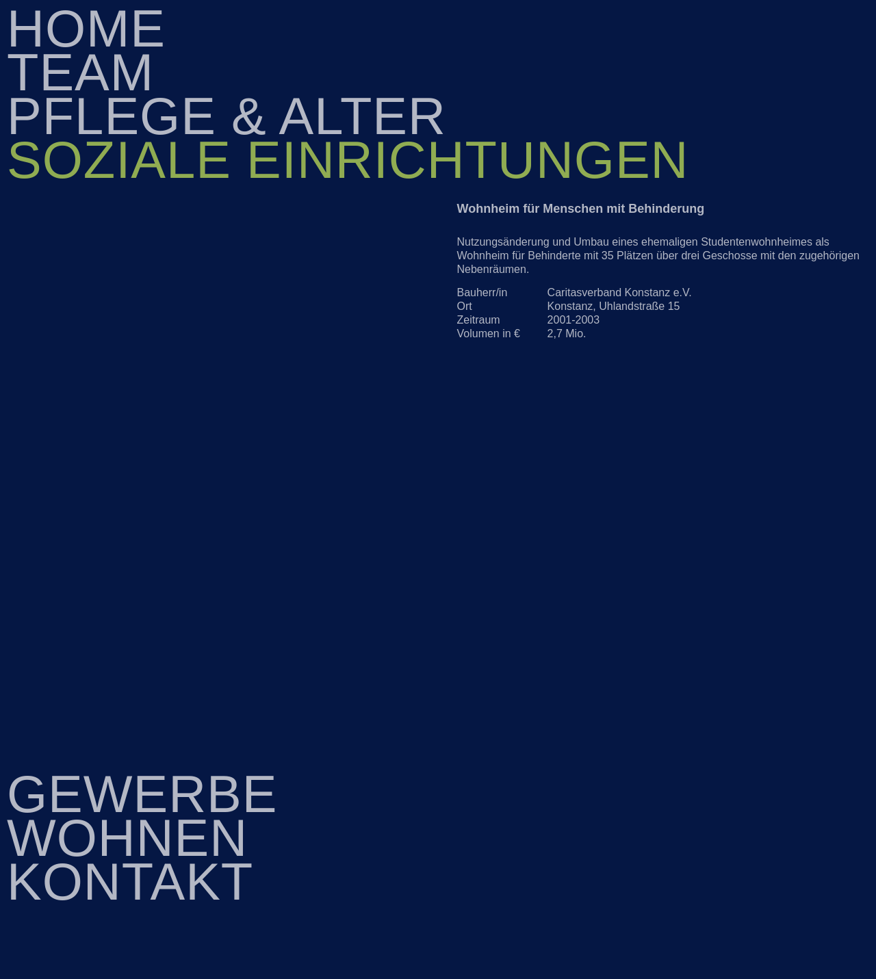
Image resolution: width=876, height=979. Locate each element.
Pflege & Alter (226, 116)
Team (80, 72)
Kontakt (130, 881)
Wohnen (127, 838)
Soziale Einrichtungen (347, 160)
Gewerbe (142, 794)
